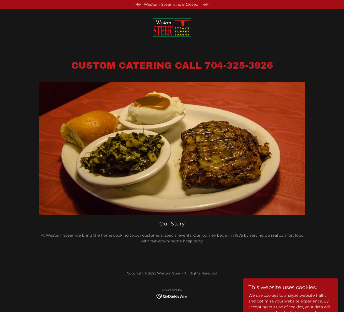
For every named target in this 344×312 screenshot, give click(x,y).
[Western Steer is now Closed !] (172, 4)
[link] (172, 27)
